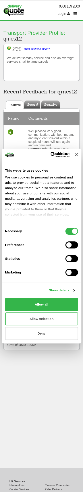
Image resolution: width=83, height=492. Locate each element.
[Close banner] (76, 154)
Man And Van (17, 485)
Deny (41, 333)
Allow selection (41, 319)
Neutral (32, 104)
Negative (51, 104)
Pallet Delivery (53, 489)
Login (64, 13)
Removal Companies (57, 485)
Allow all (41, 304)
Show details (59, 290)
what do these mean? (37, 48)
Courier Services (19, 489)
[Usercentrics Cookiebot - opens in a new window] (52, 155)
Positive (14, 105)
